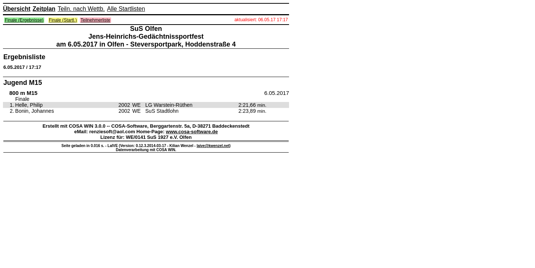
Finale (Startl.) (63, 20)
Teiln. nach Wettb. (81, 9)
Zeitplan (44, 9)
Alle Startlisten (126, 9)
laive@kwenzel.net (213, 146)
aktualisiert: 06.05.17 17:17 (261, 19)
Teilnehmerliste (95, 20)
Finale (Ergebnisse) (24, 20)
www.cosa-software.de (192, 131)
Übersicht (16, 9)
